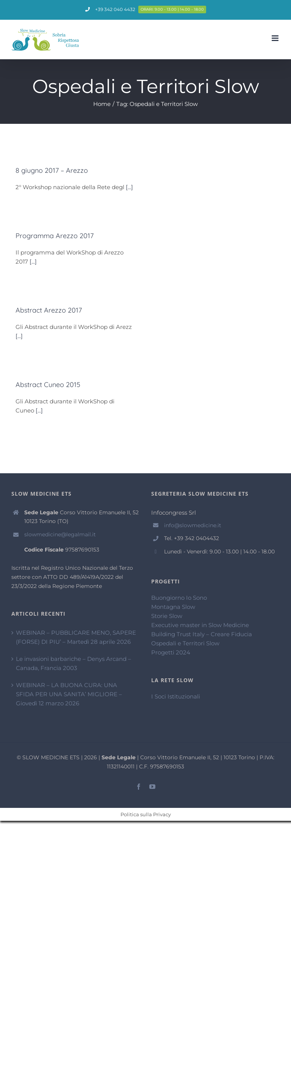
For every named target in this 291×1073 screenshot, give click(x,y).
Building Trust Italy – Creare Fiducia (201, 634)
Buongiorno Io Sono (179, 597)
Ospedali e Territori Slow (185, 643)
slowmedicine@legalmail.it (60, 534)
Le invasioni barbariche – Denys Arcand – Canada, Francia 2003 (73, 663)
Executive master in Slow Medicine (200, 625)
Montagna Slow (173, 606)
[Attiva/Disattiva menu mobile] (276, 38)
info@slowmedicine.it (192, 525)
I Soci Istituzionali (175, 696)
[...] (129, 187)
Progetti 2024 (170, 652)
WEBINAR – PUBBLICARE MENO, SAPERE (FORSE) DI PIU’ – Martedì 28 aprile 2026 (76, 637)
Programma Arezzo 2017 (55, 235)
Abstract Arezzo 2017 (49, 310)
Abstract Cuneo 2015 (48, 384)
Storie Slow (166, 615)
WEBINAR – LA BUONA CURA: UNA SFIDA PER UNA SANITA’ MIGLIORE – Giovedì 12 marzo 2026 (69, 694)
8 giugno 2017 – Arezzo (52, 170)
